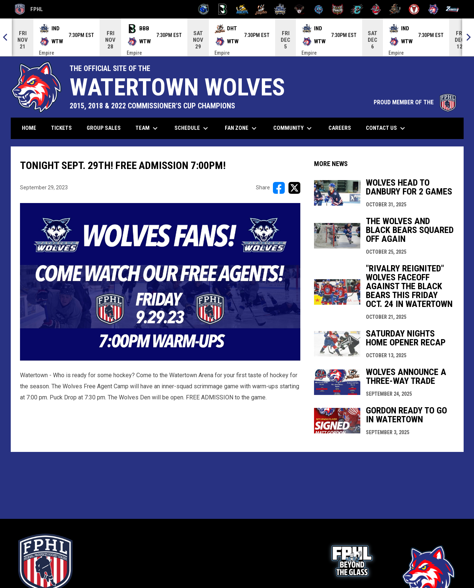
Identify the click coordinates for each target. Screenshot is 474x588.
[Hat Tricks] (261, 9)
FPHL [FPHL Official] (29, 9)
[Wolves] (433, 9)
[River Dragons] (357, 9)
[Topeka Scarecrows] (395, 9)
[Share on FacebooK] (279, 188)
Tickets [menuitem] (64, 127)
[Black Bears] (223, 9)
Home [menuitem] (29, 128)
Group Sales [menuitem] (104, 128)
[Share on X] (294, 188)
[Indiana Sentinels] (280, 9)
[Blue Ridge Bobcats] (242, 9)
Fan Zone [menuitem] (241, 128)
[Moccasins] (299, 9)
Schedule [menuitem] (192, 128)
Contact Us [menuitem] (386, 128)
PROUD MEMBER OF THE (415, 102)
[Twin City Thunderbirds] (414, 9)
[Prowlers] (337, 9)
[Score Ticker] (237, 37)
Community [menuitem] (293, 128)
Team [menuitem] (148, 128)
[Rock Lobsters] (376, 9)
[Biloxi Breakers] (204, 9)
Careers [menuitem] (342, 127)
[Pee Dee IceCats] (319, 9)
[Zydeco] (452, 9)
